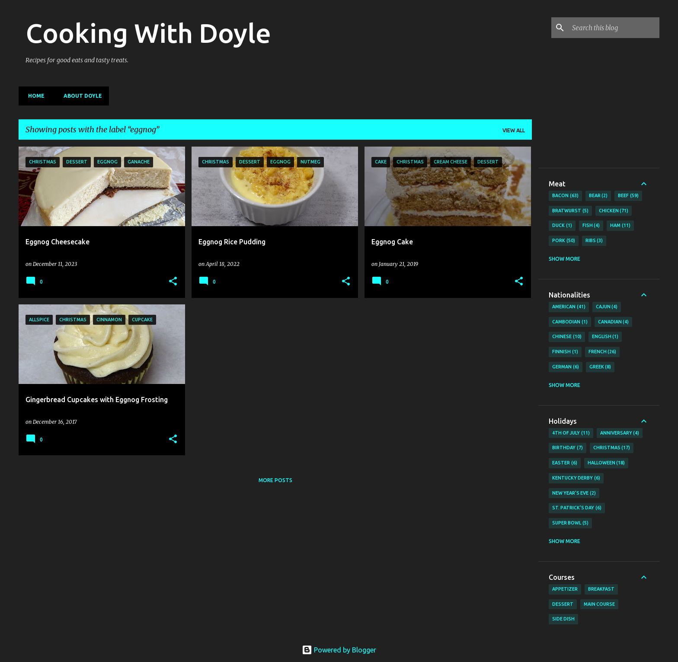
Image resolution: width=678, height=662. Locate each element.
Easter (564, 463)
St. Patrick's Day (576, 508)
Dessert (562, 604)
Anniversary (620, 433)
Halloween (606, 463)
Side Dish (563, 618)
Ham (620, 225)
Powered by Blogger (339, 650)
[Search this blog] (614, 27)
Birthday (567, 448)
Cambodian (570, 322)
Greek (600, 367)
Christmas (611, 448)
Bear (598, 195)
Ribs (594, 240)
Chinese (567, 336)
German (565, 367)
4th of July (571, 433)
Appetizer (565, 589)
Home (34, 96)
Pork (563, 240)
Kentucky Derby (576, 478)
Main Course (599, 604)
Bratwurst (570, 211)
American (568, 307)
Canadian (613, 322)
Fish (591, 225)
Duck (562, 225)
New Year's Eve (574, 493)
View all (513, 130)
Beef (628, 195)
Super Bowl (570, 523)
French (602, 352)
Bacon (565, 195)
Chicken (614, 211)
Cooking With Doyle (148, 33)
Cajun (607, 307)
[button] (173, 282)
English (605, 336)
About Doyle (80, 96)
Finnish (565, 352)
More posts (275, 480)
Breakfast (601, 589)
